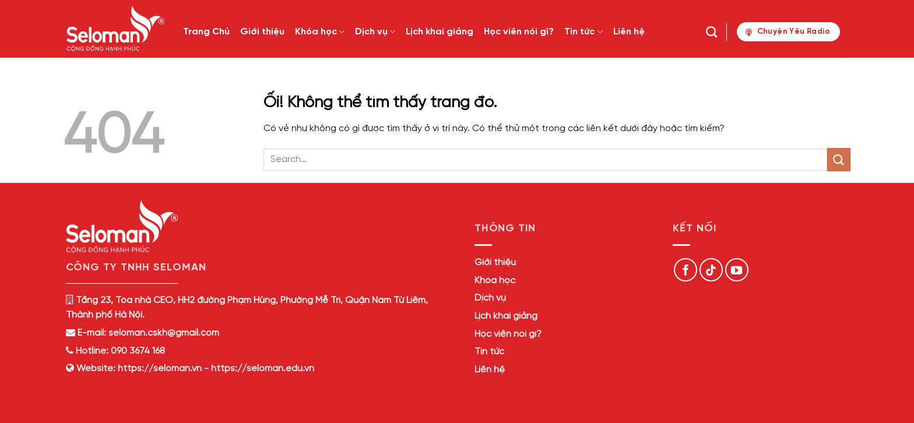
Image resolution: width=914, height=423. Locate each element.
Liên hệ (629, 32)
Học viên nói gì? (519, 32)
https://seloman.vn (160, 368)
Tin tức (583, 31)
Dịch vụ (375, 31)
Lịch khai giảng (439, 32)
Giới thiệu (262, 32)
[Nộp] (838, 159)
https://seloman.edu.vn (262, 368)
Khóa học (319, 31)
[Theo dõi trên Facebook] (685, 269)
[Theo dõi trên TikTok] (711, 269)
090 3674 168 (136, 351)
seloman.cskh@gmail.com (163, 333)
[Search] (711, 31)
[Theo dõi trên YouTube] (736, 269)
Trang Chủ (206, 32)
